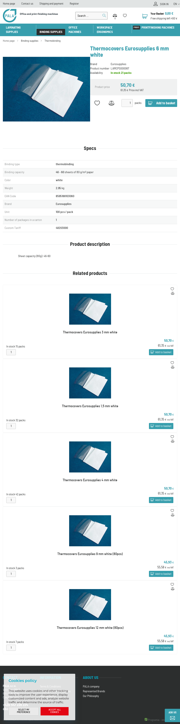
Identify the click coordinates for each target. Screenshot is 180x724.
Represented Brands (94, 687)
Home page (9, 3)
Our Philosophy (91, 691)
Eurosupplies (118, 59)
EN (175, 4)
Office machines (79, 27)
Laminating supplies (19, 27)
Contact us (27, 3)
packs (138, 98)
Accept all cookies (55, 711)
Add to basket (163, 347)
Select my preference (23, 711)
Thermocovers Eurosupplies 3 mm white (90, 328)
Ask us (172, 712)
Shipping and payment (51, 3)
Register (74, 3)
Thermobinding (53, 36)
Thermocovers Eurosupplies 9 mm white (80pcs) (90, 549)
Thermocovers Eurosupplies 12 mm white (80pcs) (90, 623)
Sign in (164, 4)
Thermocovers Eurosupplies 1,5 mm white (90, 402)
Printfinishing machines (158, 27)
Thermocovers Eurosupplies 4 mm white (90, 476)
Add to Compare (111, 98)
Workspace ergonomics (113, 27)
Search (104, 16)
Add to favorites (97, 98)
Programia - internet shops (162, 715)
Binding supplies (51, 27)
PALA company (91, 682)
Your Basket (157, 13)
